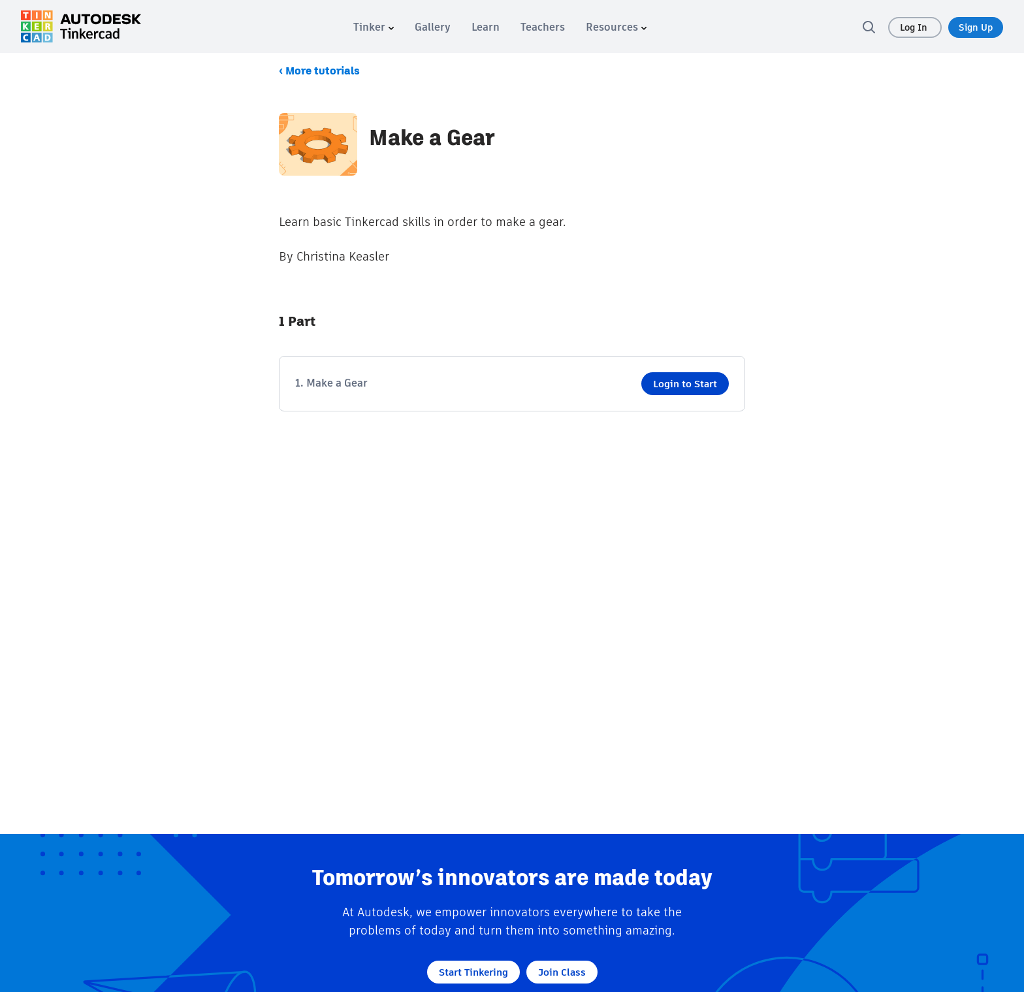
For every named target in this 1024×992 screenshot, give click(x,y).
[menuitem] (373, 27)
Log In (915, 27)
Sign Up (976, 27)
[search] (868, 27)
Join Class (562, 972)
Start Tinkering (473, 972)
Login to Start (685, 384)
